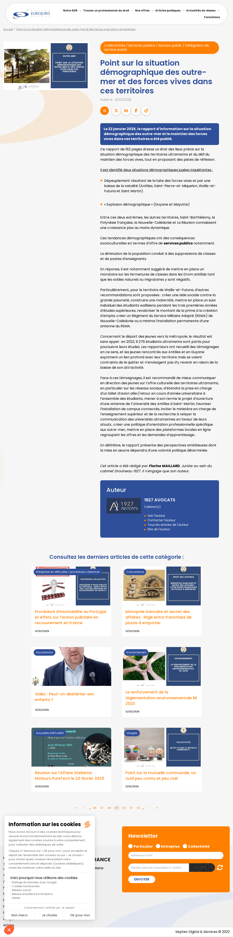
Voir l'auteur (156, 515)
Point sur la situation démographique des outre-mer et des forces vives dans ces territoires (76, 29)
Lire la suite (71, 760)
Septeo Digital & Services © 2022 (202, 932)
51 (131, 809)
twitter (224, 451)
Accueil (8, 29)
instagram (224, 477)
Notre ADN (70, 10)
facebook (224, 442)
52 (138, 809)
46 (94, 809)
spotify (224, 485)
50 (124, 809)
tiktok (224, 494)
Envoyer (141, 879)
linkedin (224, 460)
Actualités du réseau (201, 10)
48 (109, 809)
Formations (212, 17)
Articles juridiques (167, 10)
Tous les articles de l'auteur (168, 525)
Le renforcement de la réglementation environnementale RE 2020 (161, 698)
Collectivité (199, 847)
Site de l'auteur (158, 529)
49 (116, 809)
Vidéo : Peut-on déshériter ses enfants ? (64, 697)
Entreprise (170, 847)
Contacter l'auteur (161, 520)
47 (101, 809)
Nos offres (142, 10)
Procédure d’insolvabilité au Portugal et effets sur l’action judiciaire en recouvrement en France (70, 617)
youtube (224, 468)
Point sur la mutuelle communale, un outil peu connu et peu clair (160, 776)
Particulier (143, 847)
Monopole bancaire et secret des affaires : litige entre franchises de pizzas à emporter (158, 617)
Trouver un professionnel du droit (106, 10)
